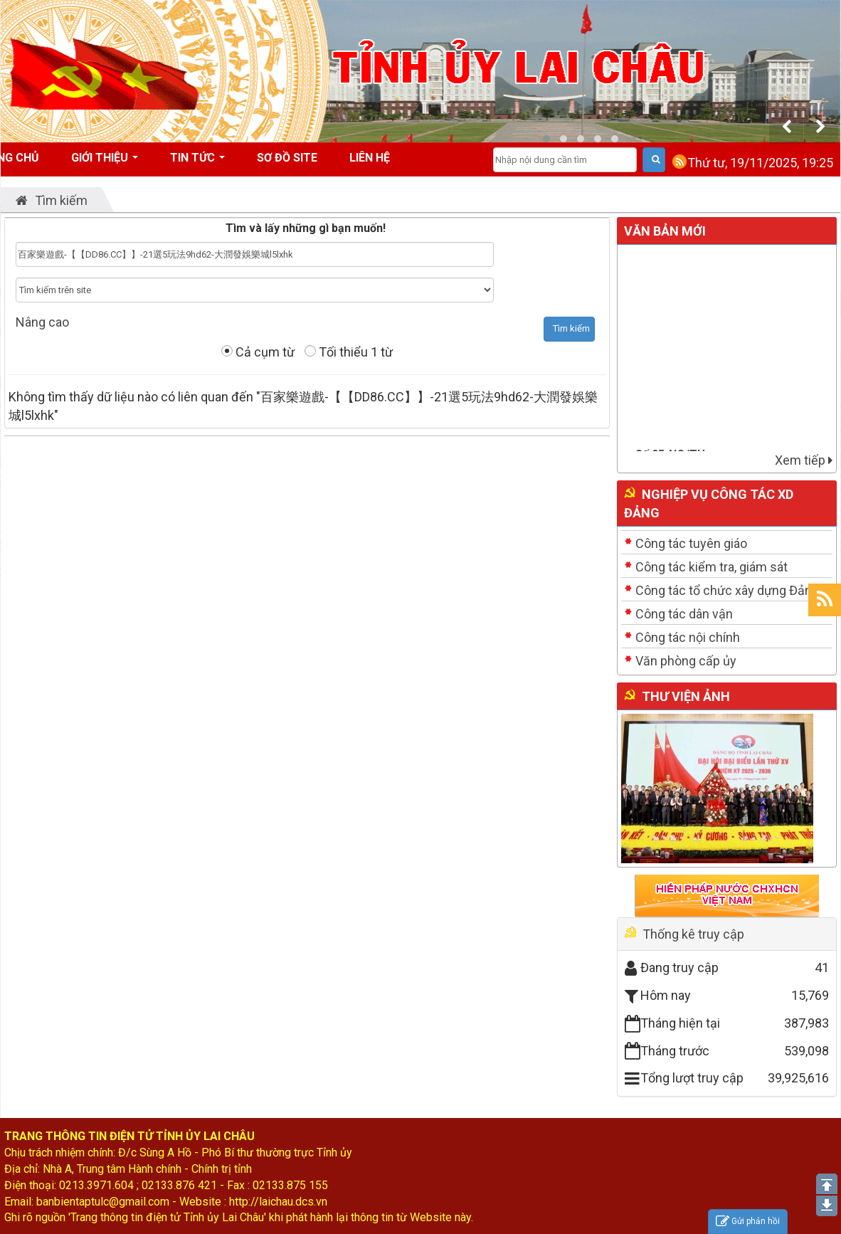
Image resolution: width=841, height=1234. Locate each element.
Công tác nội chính (687, 637)
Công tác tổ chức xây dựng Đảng (727, 590)
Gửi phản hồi (748, 1221)
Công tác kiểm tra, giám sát (711, 566)
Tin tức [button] (197, 162)
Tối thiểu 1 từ (349, 351)
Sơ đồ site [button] (287, 157)
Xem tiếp (803, 460)
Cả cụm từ (258, 351)
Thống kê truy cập (693, 934)
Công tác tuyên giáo (691, 543)
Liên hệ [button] (369, 157)
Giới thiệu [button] (104, 162)
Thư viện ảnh (686, 696)
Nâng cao (42, 322)
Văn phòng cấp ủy (685, 660)
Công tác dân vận (684, 613)
